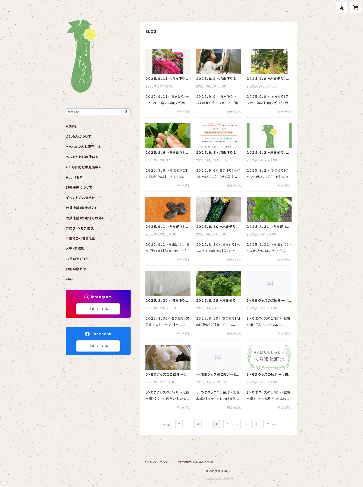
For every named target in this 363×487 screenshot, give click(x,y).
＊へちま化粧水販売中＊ (83, 167)
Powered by (218, 478)
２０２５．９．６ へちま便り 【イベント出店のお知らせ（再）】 (217, 152)
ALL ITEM (74, 177)
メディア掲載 (75, 249)
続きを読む (184, 111)
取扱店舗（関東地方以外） (85, 218)
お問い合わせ (76, 269)
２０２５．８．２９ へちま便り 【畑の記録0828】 (215, 300)
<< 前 (166, 424)
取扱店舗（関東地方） (81, 208)
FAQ (69, 279)
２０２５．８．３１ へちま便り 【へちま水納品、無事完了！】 (267, 226)
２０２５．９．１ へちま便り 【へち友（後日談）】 (166, 226)
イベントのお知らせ (80, 198)
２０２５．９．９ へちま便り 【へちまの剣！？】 (217, 78)
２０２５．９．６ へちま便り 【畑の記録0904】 (166, 152)
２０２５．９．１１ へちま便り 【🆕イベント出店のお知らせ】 (166, 78)
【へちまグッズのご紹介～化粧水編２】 (218, 374)
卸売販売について (79, 187)
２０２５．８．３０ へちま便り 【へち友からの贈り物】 (215, 226)
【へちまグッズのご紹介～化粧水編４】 (269, 300)
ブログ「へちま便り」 (80, 228)
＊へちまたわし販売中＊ (83, 147)
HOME (71, 126)
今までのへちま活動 (80, 238)
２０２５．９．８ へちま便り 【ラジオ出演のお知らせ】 (268, 78)
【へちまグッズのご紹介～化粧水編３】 (167, 374)
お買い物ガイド (77, 259)
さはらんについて (78, 136)
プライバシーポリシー (157, 462)
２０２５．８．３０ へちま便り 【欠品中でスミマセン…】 (165, 300)
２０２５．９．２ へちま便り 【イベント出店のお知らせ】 (268, 152)
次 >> (270, 424)
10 (257, 424)
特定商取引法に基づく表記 (195, 462)
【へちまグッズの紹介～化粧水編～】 (269, 374)
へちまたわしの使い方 (82, 157)
